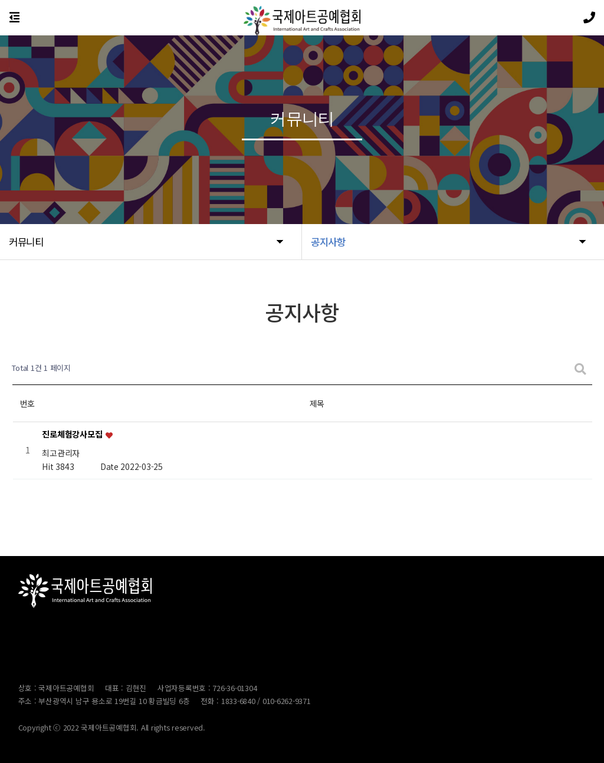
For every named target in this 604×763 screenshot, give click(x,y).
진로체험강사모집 (73, 434)
